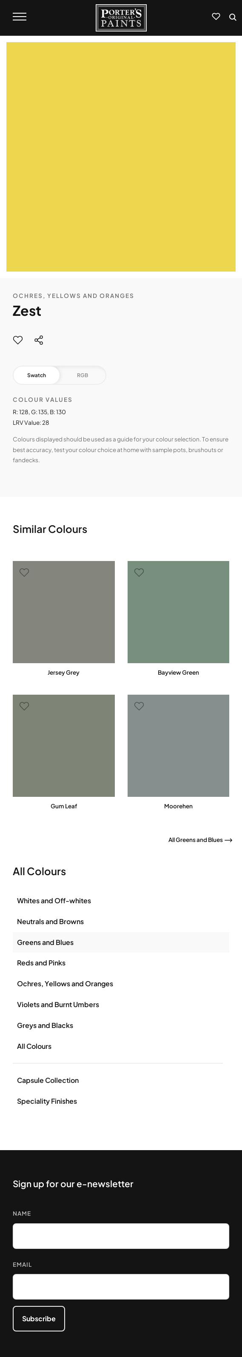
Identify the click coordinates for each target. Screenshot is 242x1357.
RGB (82, 375)
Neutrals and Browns (50, 921)
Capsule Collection (48, 1080)
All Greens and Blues (195, 839)
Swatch (36, 375)
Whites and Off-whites (54, 900)
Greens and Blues (45, 942)
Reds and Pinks (41, 962)
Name (22, 1213)
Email (22, 1264)
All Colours (34, 1046)
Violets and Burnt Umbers (58, 1004)
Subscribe (39, 1318)
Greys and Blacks (45, 1025)
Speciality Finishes (47, 1100)
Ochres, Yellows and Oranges (73, 295)
